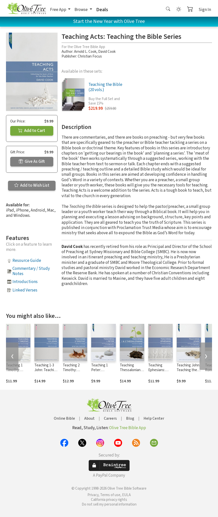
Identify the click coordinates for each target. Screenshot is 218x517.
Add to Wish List (31, 185)
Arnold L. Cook (85, 51)
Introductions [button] (25, 282)
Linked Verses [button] (24, 290)
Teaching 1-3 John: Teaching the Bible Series (46, 372)
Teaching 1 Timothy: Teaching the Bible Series (16, 372)
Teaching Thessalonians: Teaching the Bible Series (131, 372)
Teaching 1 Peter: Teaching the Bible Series (101, 372)
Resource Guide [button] (26, 261)
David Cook (107, 51)
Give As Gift (32, 162)
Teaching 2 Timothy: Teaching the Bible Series (73, 372)
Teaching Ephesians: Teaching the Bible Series (158, 372)
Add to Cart (31, 131)
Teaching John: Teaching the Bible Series (188, 370)
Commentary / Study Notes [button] (31, 271)
